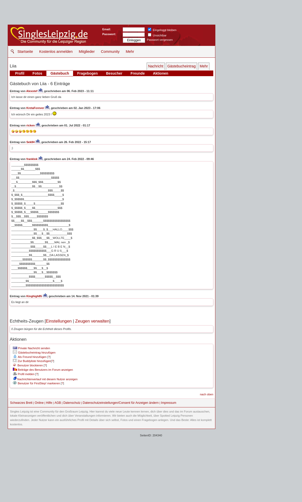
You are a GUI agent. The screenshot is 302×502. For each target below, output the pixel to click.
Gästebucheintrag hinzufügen (34, 352)
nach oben (206, 394)
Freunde (137, 73)
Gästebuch (60, 73)
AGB (57, 403)
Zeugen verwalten (92, 321)
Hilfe (49, 403)
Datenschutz (71, 403)
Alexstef (31, 91)
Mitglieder (87, 51)
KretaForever (35, 107)
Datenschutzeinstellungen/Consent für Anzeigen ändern (121, 403)
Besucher (114, 73)
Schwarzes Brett (21, 403)
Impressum (168, 403)
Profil (19, 73)
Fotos (37, 73)
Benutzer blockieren (28, 365)
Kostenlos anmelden (56, 51)
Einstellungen (59, 321)
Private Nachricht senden (31, 348)
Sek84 (30, 142)
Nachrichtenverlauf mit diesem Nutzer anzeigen (45, 379)
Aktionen (160, 73)
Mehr (130, 51)
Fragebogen (87, 73)
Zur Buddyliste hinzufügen (32, 361)
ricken (30, 125)
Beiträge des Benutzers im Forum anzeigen (43, 369)
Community (110, 51)
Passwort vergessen (160, 39)
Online (39, 403)
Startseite (25, 51)
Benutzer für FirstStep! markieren (39, 383)
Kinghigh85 (34, 296)
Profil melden (23, 374)
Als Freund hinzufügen (29, 356)
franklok (32, 158)
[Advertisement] (151, 465)
